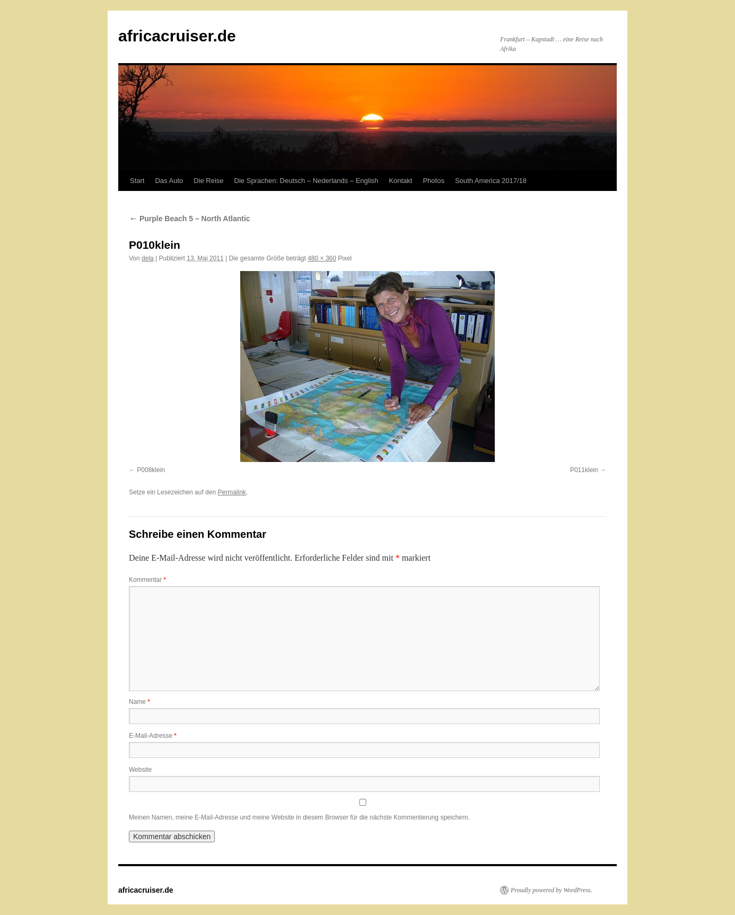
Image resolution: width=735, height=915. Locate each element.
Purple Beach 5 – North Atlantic (189, 218)
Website (140, 769)
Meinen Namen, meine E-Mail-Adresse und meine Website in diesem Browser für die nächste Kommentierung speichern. (299, 817)
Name (139, 701)
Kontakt (400, 181)
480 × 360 (322, 258)
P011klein (584, 470)
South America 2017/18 (491, 181)
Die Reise (208, 181)
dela (148, 258)
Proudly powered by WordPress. (551, 890)
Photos (433, 181)
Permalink (231, 492)
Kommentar (147, 579)
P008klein (151, 470)
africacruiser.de (177, 36)
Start (137, 181)
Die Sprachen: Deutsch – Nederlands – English (306, 181)
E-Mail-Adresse (153, 735)
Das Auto (169, 181)
